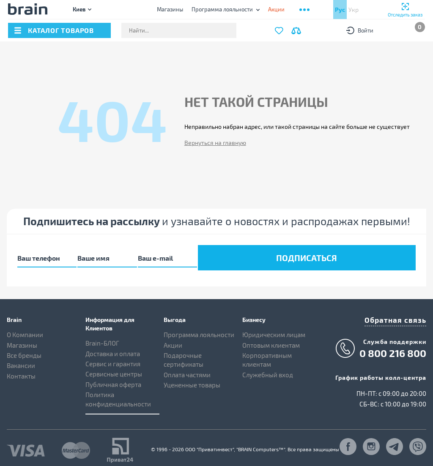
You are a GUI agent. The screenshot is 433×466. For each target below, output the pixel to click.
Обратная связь (400, 312)
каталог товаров (61, 30)
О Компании (25, 329)
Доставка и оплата (112, 348)
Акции (173, 339)
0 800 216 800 (392, 345)
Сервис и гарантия (112, 358)
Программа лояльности (222, 9)
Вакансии (21, 360)
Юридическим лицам (273, 329)
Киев (79, 9)
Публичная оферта (113, 379)
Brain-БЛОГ (102, 337)
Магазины (170, 9)
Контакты (21, 370)
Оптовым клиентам (271, 339)
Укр (353, 9)
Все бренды (24, 350)
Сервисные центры (113, 368)
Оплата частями (187, 369)
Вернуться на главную (215, 142)
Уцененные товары (192, 379)
